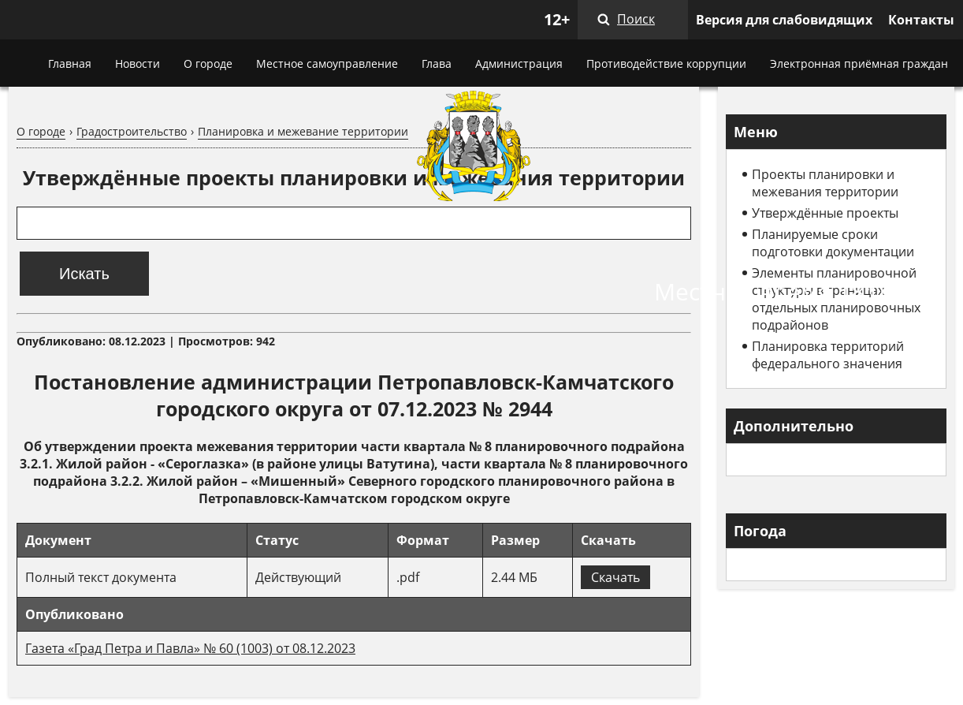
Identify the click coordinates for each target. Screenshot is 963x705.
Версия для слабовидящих (784, 19)
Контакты (921, 19)
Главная (69, 63)
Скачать (615, 577)
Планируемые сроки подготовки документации (833, 243)
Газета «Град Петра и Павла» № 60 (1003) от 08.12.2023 (190, 648)
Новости (137, 63)
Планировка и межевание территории (303, 131)
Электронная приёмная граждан (859, 63)
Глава (437, 63)
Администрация (519, 63)
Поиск (636, 19)
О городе (208, 63)
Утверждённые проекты (825, 213)
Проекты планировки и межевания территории (825, 183)
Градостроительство (131, 131)
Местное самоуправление (327, 63)
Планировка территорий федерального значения (828, 355)
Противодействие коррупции (666, 63)
